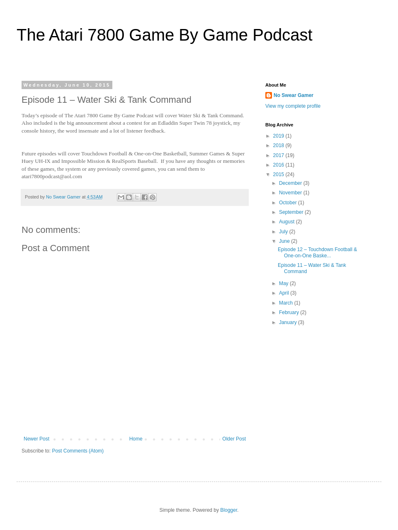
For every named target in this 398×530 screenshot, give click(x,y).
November (291, 193)
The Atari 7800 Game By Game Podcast (165, 35)
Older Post (234, 439)
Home (136, 439)
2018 (279, 145)
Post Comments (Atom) (78, 451)
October (288, 203)
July (284, 232)
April (284, 293)
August (287, 222)
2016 (279, 165)
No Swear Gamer (293, 95)
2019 (279, 136)
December (291, 183)
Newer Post (36, 439)
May (284, 283)
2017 (279, 155)
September (292, 212)
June (285, 241)
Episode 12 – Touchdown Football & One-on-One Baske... (317, 252)
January (288, 322)
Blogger (228, 510)
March (286, 303)
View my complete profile (292, 106)
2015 (279, 174)
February (289, 312)
